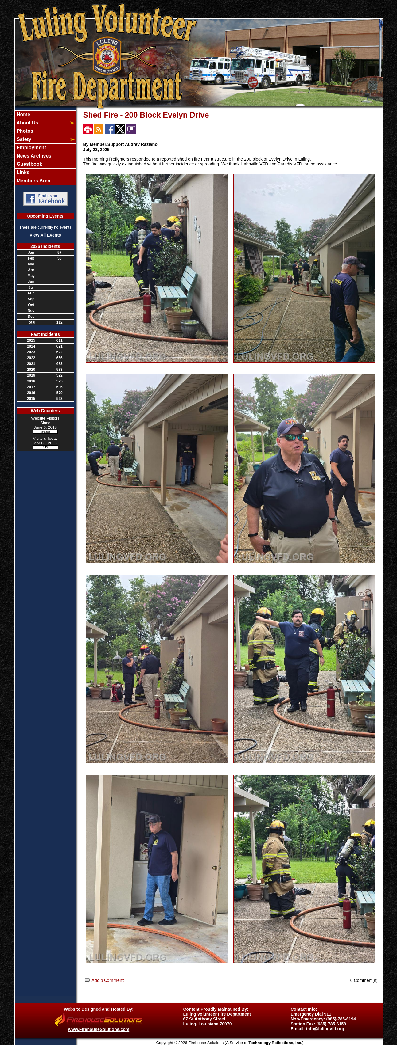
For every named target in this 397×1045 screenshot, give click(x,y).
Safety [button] (23, 139)
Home (22, 114)
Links (22, 172)
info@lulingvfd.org (325, 1028)
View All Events (45, 235)
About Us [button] (26, 122)
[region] (45, 148)
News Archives (33, 155)
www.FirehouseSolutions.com (98, 1029)
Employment (30, 147)
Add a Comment (107, 980)
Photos (24, 131)
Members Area (32, 180)
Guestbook (28, 164)
